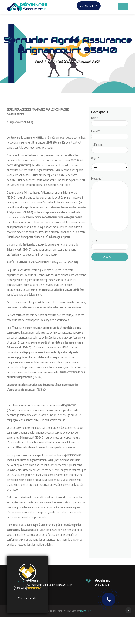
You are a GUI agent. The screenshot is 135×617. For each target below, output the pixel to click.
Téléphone (109, 147)
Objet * (95, 158)
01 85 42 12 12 (88, 5)
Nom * (109, 120)
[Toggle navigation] (123, 6)
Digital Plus (85, 610)
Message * (109, 204)
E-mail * (109, 134)
